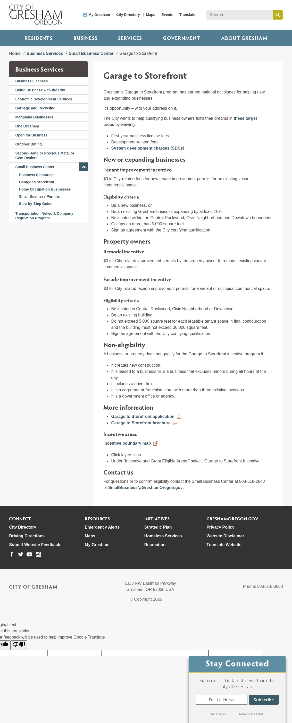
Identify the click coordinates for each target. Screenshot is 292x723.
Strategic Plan (158, 527)
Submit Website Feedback (34, 545)
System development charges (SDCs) (147, 148)
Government (181, 37)
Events (167, 15)
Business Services (45, 53)
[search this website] (278, 15)
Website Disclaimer (225, 536)
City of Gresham (33, 586)
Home (14, 53)
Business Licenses (31, 81)
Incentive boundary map (127, 443)
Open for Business (31, 135)
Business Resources (36, 175)
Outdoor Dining (28, 144)
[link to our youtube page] (29, 554)
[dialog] (237, 689)
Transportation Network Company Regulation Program (44, 215)
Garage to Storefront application (142, 416)
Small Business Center (91, 53)
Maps (150, 15)
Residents (38, 37)
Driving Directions (27, 536)
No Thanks (218, 714)
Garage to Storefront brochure (140, 423)
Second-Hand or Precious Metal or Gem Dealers (44, 155)
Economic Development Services (43, 99)
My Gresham (99, 15)
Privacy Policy (220, 527)
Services (130, 37)
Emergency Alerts (102, 527)
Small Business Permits (39, 196)
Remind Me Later (251, 714)
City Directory (128, 15)
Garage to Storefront (36, 182)
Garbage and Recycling (35, 108)
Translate (187, 15)
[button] (83, 166)
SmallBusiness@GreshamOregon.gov (145, 487)
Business (85, 37)
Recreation (155, 545)
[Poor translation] (19, 645)
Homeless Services (163, 536)
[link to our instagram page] (38, 554)
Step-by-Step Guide (35, 204)
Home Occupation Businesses (45, 189)
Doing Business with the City (40, 90)
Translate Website (223, 545)
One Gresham (27, 126)
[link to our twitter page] (20, 554)
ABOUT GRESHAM (244, 37)
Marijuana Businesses (34, 117)
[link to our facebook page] (11, 554)
